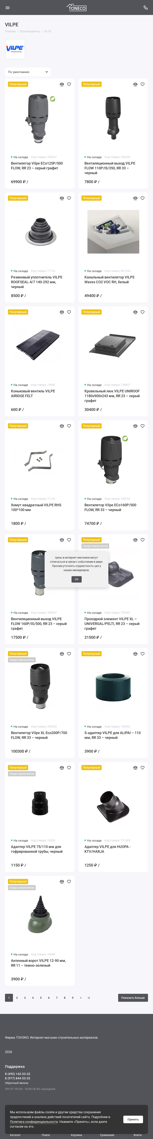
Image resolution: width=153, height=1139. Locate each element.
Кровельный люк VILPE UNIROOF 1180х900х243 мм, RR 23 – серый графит (112, 396)
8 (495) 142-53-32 (17, 1074)
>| (89, 997)
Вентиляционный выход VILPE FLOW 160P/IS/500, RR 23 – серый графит (39, 624)
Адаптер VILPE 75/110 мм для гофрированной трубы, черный (37, 849)
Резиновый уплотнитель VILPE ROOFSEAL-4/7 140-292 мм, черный (36, 282)
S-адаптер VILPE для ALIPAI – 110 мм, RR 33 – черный (112, 735)
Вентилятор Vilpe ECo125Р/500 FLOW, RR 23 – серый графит (37, 165)
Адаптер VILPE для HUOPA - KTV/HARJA (107, 849)
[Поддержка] (145, 7)
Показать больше (133, 997)
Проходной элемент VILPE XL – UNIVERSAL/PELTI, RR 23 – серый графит (111, 624)
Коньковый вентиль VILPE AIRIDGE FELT (33, 393)
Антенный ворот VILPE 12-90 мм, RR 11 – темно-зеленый (38, 962)
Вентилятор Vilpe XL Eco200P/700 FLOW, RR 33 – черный (39, 735)
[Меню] (7, 7)
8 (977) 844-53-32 (17, 1078)
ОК (76, 579)
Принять (133, 1119)
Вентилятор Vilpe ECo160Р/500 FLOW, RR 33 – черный (110, 507)
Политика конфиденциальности (34, 1122)
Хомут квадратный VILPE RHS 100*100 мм (36, 507)
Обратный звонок (16, 1083)
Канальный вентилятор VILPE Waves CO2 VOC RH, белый (109, 279)
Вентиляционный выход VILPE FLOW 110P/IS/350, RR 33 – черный (109, 168)
